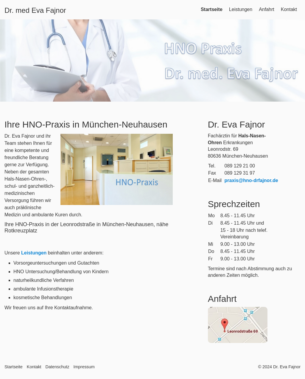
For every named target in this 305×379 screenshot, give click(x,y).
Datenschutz (57, 366)
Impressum (84, 366)
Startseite (211, 9)
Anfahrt (266, 9)
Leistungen (240, 9)
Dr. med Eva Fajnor (35, 10)
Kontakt (289, 9)
